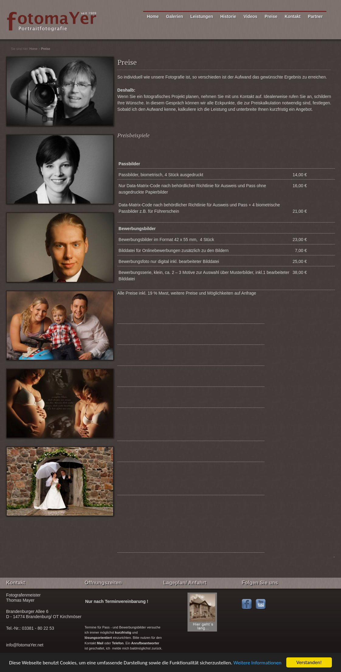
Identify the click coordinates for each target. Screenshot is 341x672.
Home (153, 16)
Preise (271, 16)
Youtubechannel (261, 604)
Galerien (174, 16)
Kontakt (293, 16)
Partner (315, 16)
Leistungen (201, 16)
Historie (228, 16)
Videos (250, 16)
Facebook (247, 604)
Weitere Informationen (257, 663)
